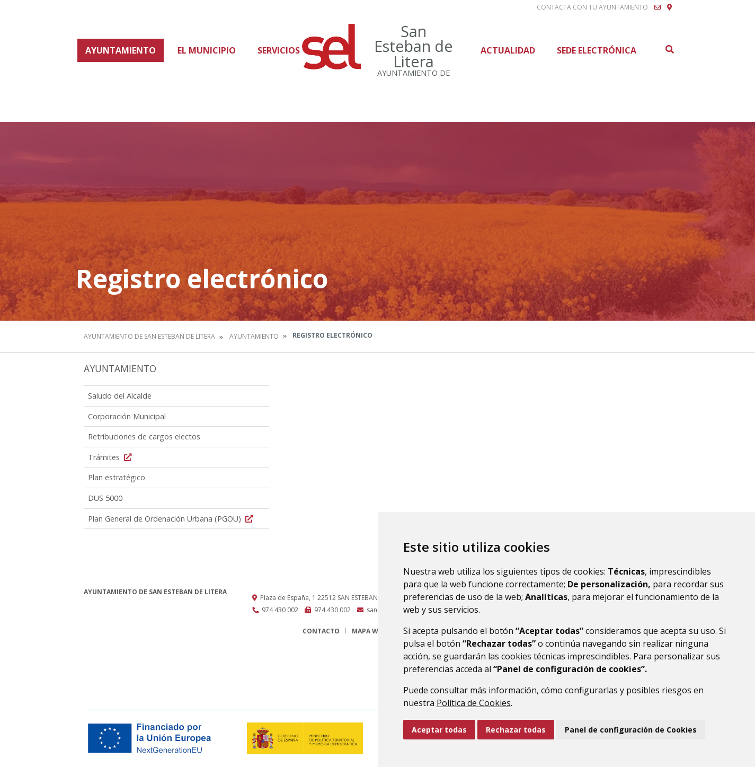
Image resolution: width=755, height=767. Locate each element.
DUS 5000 (105, 498)
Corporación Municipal (127, 416)
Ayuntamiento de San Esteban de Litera (149, 336)
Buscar (669, 49)
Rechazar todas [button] (516, 730)
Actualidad (508, 50)
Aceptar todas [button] (439, 730)
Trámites (111, 457)
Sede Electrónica (596, 50)
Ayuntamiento (120, 50)
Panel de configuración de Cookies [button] (631, 730)
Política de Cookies (474, 703)
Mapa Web (369, 631)
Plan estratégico (116, 477)
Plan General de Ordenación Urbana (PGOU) (171, 519)
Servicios (278, 50)
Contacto (321, 631)
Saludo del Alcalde (120, 396)
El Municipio (206, 50)
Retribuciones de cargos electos (144, 436)
